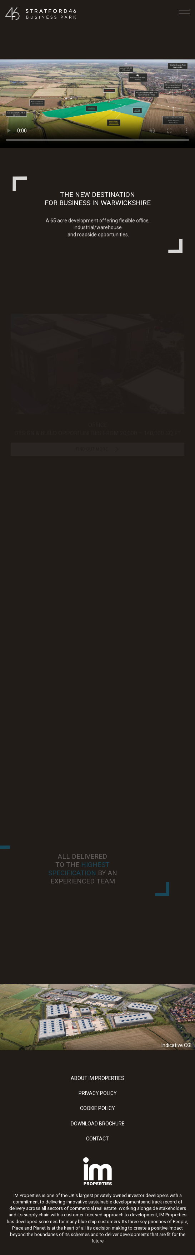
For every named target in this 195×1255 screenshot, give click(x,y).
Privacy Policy (98, 1093)
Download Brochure (98, 1123)
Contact (97, 1139)
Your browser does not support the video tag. (97, 103)
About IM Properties (97, 1078)
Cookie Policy (97, 1108)
